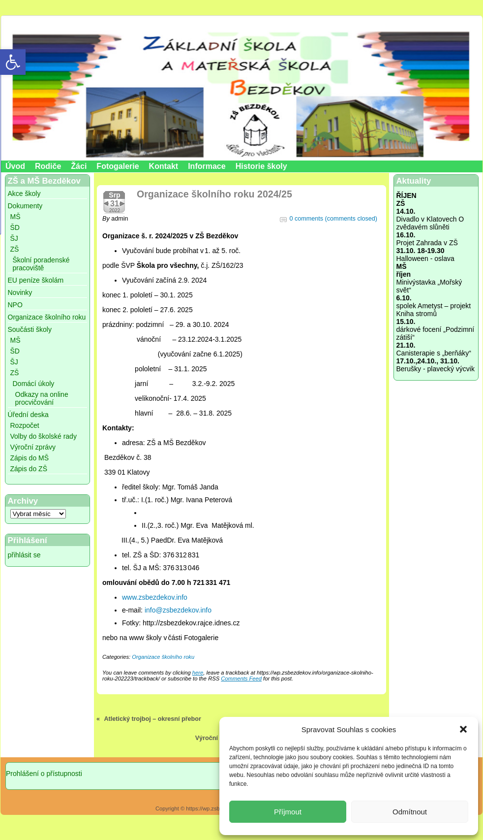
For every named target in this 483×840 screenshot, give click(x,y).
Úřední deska (28, 415)
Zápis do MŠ (29, 458)
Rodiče (48, 166)
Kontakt (164, 166)
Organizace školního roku (47, 317)
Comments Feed (241, 678)
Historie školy (261, 166)
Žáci (79, 166)
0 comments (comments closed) (333, 218)
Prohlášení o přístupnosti (44, 773)
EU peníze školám (36, 280)
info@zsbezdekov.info (178, 610)
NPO (15, 305)
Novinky (20, 292)
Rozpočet (24, 425)
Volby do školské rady (43, 436)
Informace (206, 166)
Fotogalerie (117, 166)
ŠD (15, 227)
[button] (463, 729)
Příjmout (288, 812)
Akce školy (24, 193)
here (197, 673)
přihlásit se (24, 555)
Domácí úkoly (34, 384)
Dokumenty (25, 206)
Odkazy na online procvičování (41, 398)
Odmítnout (409, 812)
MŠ (15, 217)
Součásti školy (30, 329)
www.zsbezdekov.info (154, 597)
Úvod (15, 166)
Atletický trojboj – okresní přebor (152, 718)
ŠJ (14, 238)
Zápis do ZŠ (28, 469)
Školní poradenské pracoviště (41, 264)
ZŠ (14, 249)
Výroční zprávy (33, 447)
